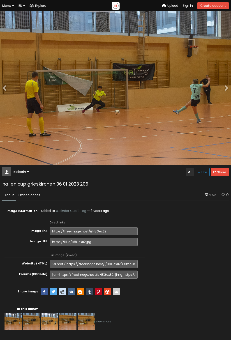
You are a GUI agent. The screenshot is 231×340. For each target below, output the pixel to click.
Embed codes (29, 195)
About (9, 195)
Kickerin (21, 171)
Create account (213, 5)
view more (103, 321)
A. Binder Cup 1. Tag (71, 211)
